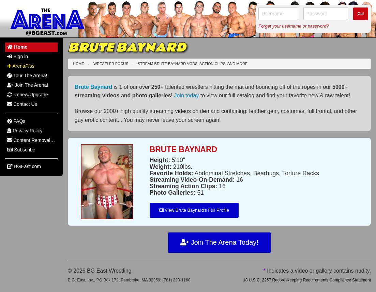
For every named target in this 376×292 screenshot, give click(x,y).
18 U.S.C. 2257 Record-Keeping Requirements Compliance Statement (307, 280)
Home (78, 64)
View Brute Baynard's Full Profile (194, 210)
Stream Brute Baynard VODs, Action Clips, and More (193, 64)
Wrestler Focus (111, 64)
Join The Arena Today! (219, 242)
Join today (186, 95)
